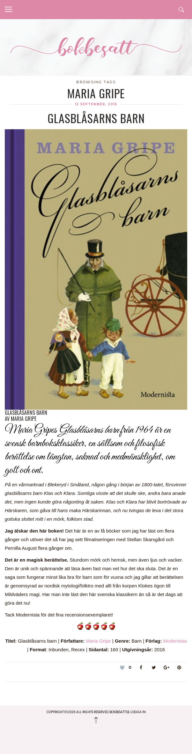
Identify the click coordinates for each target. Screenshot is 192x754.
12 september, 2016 (96, 104)
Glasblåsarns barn (96, 117)
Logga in (138, 712)
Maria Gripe (98, 641)
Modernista (175, 641)
